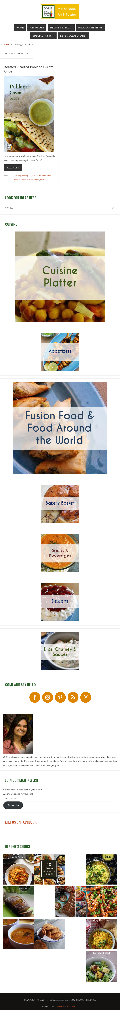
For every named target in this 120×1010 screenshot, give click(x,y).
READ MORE (13, 168)
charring (18, 175)
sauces (36, 179)
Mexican (37, 175)
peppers (17, 179)
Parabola (59, 1006)
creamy (25, 175)
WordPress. (72, 1006)
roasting (30, 179)
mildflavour (46, 175)
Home (6, 44)
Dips (31, 175)
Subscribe (13, 805)
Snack (42, 179)
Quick (23, 179)
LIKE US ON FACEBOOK (21, 822)
